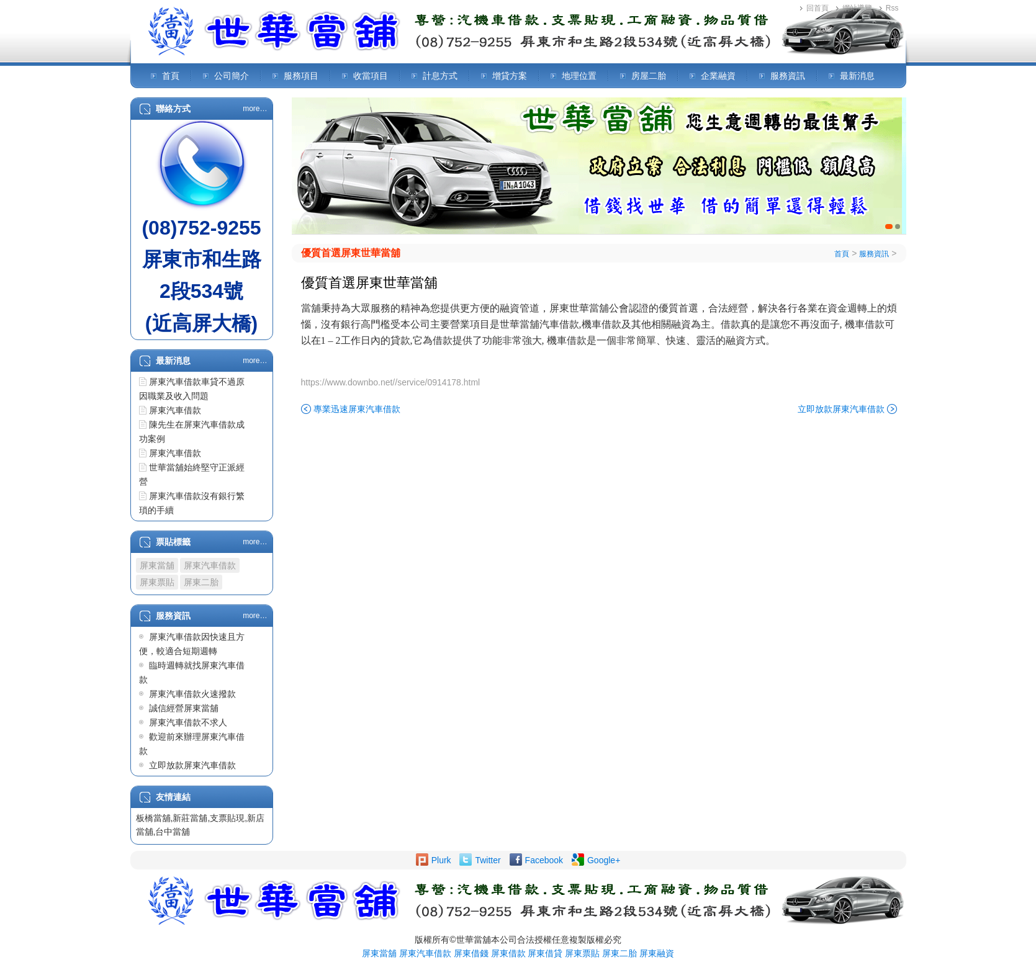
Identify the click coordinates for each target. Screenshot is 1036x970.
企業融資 (718, 76)
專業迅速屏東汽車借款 (356, 409)
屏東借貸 (545, 953)
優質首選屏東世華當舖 (350, 253)
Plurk (441, 860)
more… (255, 108)
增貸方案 (509, 76)
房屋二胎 (648, 76)
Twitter (487, 860)
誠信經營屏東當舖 (183, 708)
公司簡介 (231, 76)
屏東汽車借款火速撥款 (192, 694)
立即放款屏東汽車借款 (192, 765)
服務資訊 (787, 76)
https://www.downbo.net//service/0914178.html (390, 382)
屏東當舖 (157, 565)
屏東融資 (656, 953)
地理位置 (579, 76)
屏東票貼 (157, 582)
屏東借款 (508, 953)
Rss (892, 8)
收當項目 (370, 76)
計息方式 (440, 76)
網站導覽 (857, 8)
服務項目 (301, 76)
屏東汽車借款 (175, 410)
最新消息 (857, 76)
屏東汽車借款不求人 (188, 722)
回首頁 (817, 8)
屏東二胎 (201, 582)
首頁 (170, 76)
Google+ (603, 860)
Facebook (544, 860)
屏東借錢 (471, 953)
